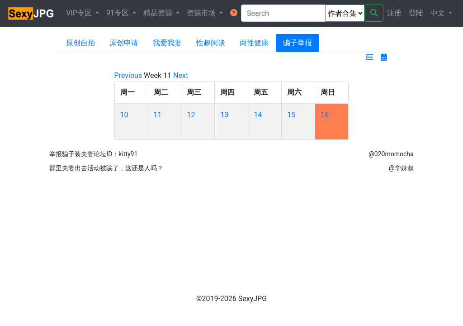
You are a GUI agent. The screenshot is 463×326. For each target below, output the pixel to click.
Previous (128, 75)
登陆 (416, 13)
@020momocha (391, 154)
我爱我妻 (167, 42)
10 (124, 114)
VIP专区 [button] (80, 13)
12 (191, 114)
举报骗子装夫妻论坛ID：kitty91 (93, 154)
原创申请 (123, 42)
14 (258, 114)
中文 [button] (438, 13)
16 (325, 114)
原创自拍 (80, 42)
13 (224, 114)
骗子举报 (297, 42)
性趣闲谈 (210, 42)
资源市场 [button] (202, 13)
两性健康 (254, 42)
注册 (394, 13)
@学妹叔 (401, 168)
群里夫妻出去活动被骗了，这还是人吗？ (106, 168)
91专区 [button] (118, 13)
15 (291, 114)
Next (180, 75)
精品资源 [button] (158, 13)
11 (158, 114)
